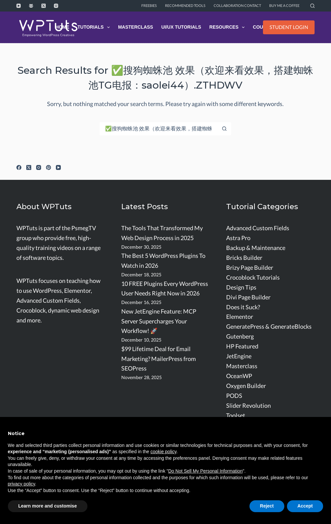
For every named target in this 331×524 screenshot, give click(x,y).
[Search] (312, 6)
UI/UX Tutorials (181, 27)
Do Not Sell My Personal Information (205, 471)
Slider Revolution (248, 405)
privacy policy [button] (21, 483)
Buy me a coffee (284, 5)
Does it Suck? (243, 307)
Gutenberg (240, 336)
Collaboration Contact (237, 5)
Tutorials (94, 27)
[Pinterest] (48, 167)
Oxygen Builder (246, 385)
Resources (228, 27)
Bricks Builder (244, 257)
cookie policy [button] (164, 451)
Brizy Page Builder (249, 267)
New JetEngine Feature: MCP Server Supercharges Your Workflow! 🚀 (158, 321)
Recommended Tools (185, 5)
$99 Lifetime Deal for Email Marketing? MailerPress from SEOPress (158, 358)
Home (62, 27)
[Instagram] (56, 6)
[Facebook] (18, 167)
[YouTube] (18, 6)
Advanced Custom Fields (257, 228)
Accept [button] (305, 506)
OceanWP (239, 375)
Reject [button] (267, 506)
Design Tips (241, 287)
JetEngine (238, 356)
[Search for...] (159, 128)
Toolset (235, 415)
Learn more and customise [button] (47, 506)
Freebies (149, 5)
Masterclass (135, 27)
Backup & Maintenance (255, 247)
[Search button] (224, 128)
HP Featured (242, 346)
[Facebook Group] (31, 6)
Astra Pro (238, 237)
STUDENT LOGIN (289, 27)
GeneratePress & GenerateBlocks (269, 326)
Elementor (239, 316)
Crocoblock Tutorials (253, 277)
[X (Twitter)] (43, 6)
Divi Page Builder (248, 297)
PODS (234, 395)
